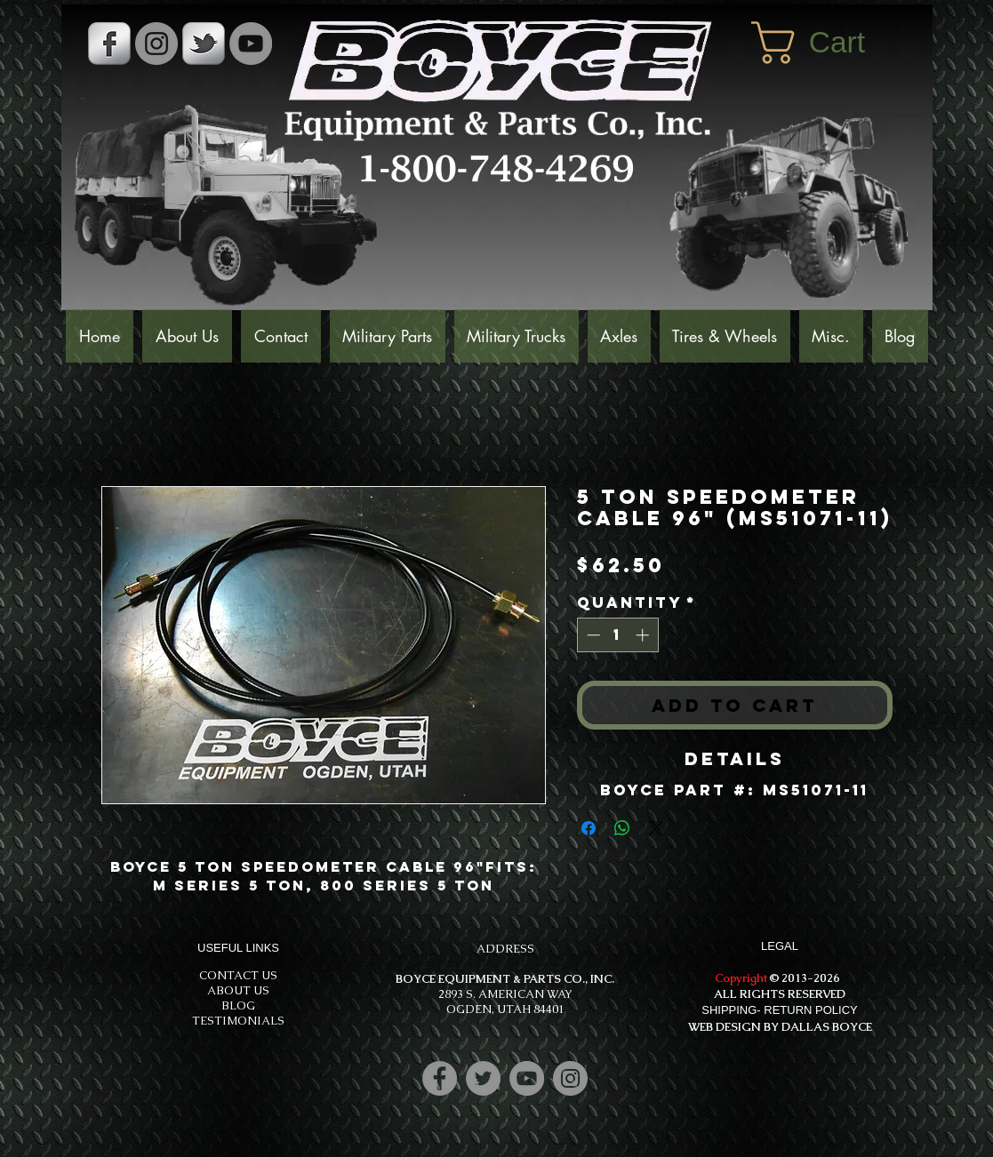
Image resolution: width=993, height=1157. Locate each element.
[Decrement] (592, 634)
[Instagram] (570, 1078)
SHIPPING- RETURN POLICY (779, 1010)
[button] (833, 42)
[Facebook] (439, 1078)
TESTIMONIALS (238, 1020)
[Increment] (644, 634)
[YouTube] (250, 43)
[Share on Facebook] (588, 828)
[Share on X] (656, 828)
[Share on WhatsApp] (622, 828)
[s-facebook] (109, 43)
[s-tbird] (203, 43)
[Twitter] (483, 1078)
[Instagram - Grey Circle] (156, 43)
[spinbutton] (617, 634)
